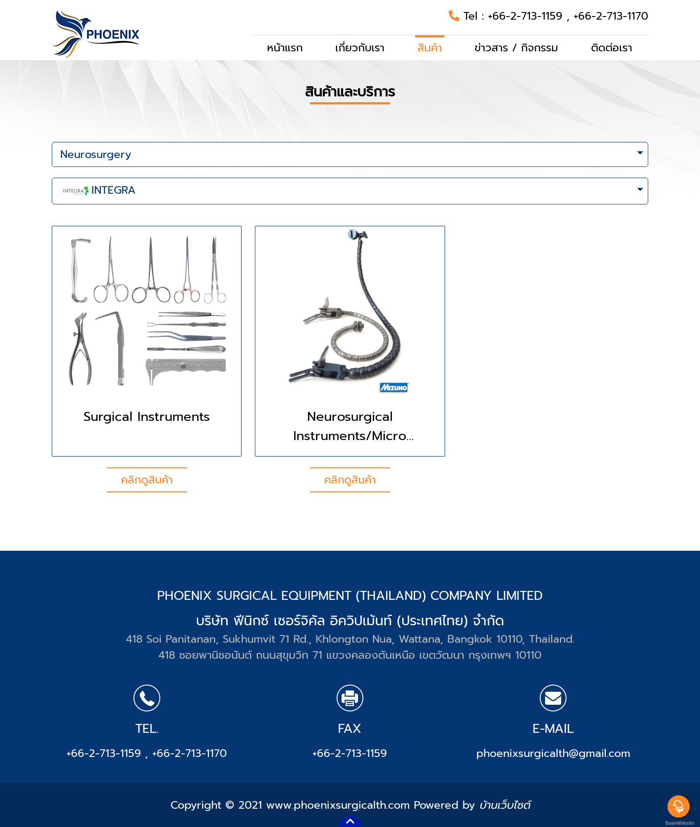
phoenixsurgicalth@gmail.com (553, 753)
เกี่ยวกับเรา (359, 48)
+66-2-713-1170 (611, 16)
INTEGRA (98, 191)
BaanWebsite (679, 823)
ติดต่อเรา (611, 48)
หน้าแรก (285, 48)
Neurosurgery (95, 154)
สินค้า (429, 48)
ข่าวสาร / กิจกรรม (516, 48)
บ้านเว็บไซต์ (504, 805)
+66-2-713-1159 (527, 16)
